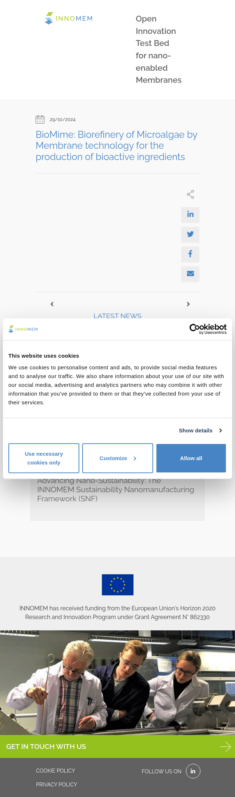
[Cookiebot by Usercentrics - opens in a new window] (195, 329)
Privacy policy (56, 784)
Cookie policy (55, 770)
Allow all (191, 458)
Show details (196, 430)
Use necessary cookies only (44, 457)
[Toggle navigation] (34, 12)
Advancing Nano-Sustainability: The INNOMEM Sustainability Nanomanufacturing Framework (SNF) (115, 489)
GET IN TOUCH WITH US (118, 746)
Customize (118, 458)
